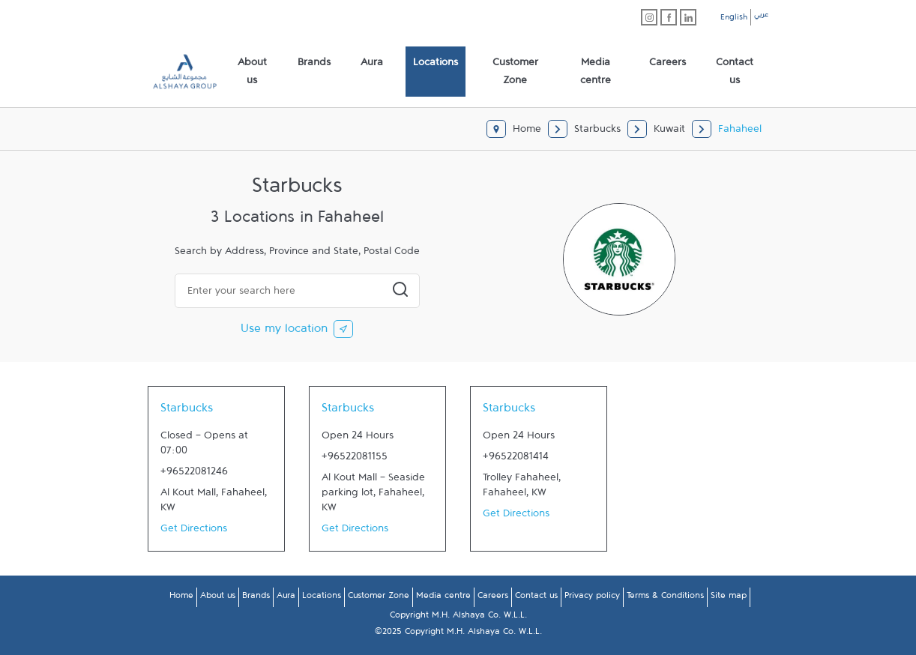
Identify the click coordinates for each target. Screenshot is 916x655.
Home (181, 598)
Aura (286, 598)
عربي (761, 16)
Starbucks (186, 411)
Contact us (536, 598)
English (733, 19)
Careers (492, 598)
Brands (256, 598)
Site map (729, 598)
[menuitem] (252, 71)
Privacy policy (592, 598)
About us (217, 598)
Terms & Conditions (665, 598)
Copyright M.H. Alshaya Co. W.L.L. (458, 617)
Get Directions (193, 531)
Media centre (443, 598)
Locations (321, 598)
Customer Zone (378, 598)
